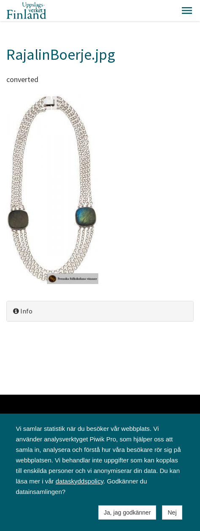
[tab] (100, 311)
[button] (187, 10)
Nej (172, 512)
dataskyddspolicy (79, 481)
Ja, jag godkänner (127, 512)
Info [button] (22, 311)
